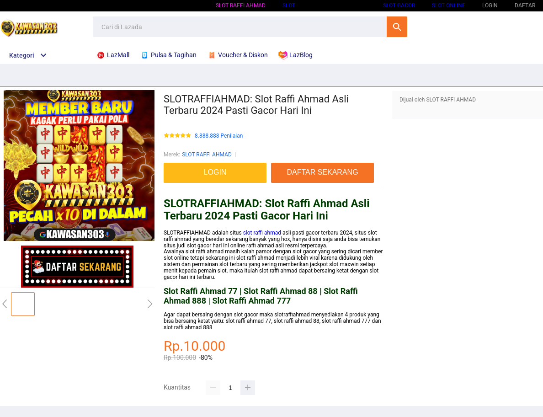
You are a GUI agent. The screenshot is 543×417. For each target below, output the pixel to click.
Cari (397, 26)
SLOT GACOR (399, 5)
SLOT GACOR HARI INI (339, 5)
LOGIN (490, 5)
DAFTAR (525, 5)
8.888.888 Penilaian (219, 136)
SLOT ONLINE (448, 5)
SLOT (288, 5)
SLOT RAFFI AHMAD (241, 5)
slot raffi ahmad (262, 233)
